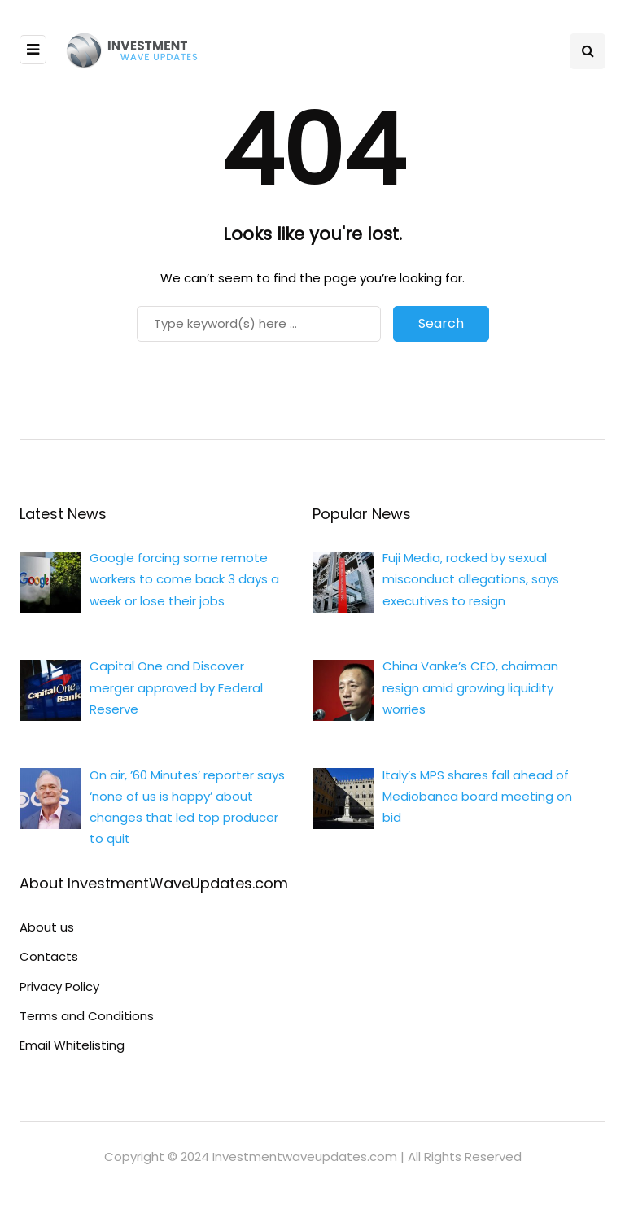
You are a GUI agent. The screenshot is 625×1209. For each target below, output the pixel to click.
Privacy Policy (59, 986)
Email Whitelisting (72, 1045)
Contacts (49, 956)
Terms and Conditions (87, 1015)
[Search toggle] (587, 51)
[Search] (259, 324)
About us (47, 927)
